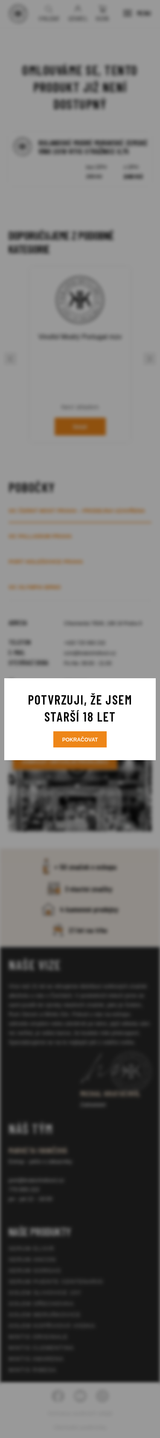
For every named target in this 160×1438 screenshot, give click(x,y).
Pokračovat (80, 740)
